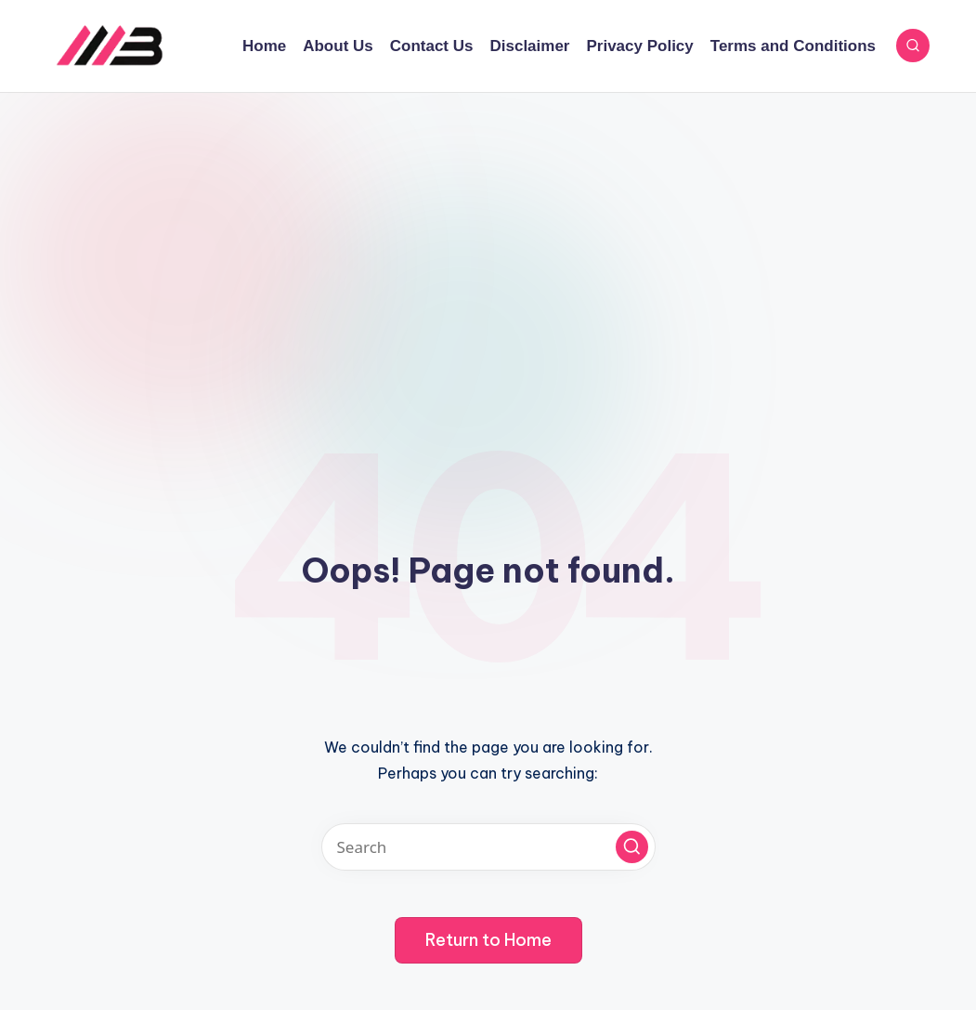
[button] (632, 847)
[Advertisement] (488, 232)
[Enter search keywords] (488, 847)
